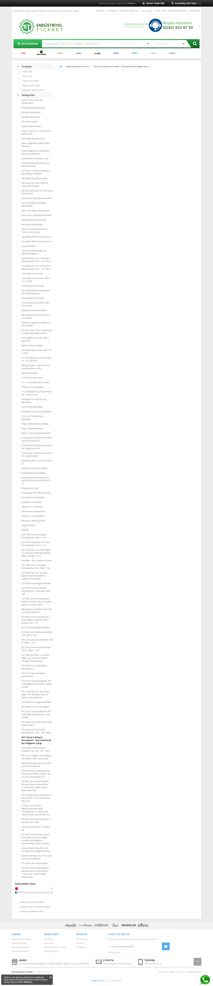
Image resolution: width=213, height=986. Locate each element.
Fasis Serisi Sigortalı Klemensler (36, 215)
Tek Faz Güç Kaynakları (32, 386)
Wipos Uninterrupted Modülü (36, 433)
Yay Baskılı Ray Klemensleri (34, 178)
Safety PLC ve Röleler (31, 506)
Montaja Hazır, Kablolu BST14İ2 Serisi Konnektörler (36, 611)
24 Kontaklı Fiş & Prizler (32, 298)
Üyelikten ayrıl (114, 952)
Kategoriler (80, 947)
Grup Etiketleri (28, 245)
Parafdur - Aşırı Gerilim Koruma (36, 560)
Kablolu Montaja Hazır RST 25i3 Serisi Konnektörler (36, 857)
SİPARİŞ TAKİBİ (160, 10)
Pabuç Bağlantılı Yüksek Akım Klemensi (35, 145)
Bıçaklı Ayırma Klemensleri (34, 219)
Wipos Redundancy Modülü (35, 423)
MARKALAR (195, 10)
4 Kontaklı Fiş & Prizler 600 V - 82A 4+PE (35, 339)
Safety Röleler (28, 525)
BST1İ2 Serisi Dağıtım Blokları (35, 627)
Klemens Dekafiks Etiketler (34, 310)
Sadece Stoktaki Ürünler (32, 911)
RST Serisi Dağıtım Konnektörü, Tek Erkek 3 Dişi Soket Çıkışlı (36, 757)
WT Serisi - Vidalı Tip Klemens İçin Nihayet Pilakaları (35, 172)
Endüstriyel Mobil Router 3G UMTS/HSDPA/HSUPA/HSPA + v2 (35, 480)
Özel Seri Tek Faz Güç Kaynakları (32, 418)
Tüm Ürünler (81, 939)
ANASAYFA (100, 10)
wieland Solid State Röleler (34, 468)
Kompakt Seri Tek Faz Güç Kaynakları (34, 401)
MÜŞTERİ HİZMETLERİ (129, 10)
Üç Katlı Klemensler (30, 116)
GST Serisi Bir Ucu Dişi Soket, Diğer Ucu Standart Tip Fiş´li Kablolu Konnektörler (35, 694)
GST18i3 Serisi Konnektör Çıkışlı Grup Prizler (36, 723)
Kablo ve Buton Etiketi (32, 345)
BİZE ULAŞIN (146, 10)
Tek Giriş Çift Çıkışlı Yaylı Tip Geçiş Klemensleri (34, 184)
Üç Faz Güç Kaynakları (32, 406)
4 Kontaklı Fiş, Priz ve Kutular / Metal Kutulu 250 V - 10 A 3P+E (36, 260)
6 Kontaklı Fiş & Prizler (32, 273)
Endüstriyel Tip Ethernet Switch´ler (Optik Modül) (36, 454)
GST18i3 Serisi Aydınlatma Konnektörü (34, 667)
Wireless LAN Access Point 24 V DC (36, 462)
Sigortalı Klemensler (31, 126)
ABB (22, 53)
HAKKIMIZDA (112, 10)
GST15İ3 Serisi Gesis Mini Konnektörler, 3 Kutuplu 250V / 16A (36, 590)
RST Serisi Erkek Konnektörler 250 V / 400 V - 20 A (36, 649)
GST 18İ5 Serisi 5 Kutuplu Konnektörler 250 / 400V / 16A (35, 567)
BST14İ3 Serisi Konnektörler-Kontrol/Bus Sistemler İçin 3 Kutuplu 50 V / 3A (35, 619)
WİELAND (172, 53)
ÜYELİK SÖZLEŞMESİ (167, 972)
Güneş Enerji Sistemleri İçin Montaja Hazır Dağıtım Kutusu (35, 849)
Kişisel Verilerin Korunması (55, 947)
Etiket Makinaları (29, 373)
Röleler (25, 529)
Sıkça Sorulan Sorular (20, 951)
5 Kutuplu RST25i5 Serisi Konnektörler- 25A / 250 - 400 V (36, 731)
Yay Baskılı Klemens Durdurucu (36, 236)
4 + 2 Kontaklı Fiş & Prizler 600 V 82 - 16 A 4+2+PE (36, 393)
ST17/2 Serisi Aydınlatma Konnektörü (33, 675)
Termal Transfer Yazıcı (32, 377)
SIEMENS (153, 53)
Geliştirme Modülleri (31, 502)
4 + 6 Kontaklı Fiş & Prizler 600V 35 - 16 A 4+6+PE (36, 359)
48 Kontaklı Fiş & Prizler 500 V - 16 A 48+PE (36, 316)
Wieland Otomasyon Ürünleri (78, 67)
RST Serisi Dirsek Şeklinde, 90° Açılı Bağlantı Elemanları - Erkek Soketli (36, 683)
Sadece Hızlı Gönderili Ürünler (35, 906)
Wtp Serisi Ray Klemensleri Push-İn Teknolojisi (34, 231)
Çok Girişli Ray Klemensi (33, 138)
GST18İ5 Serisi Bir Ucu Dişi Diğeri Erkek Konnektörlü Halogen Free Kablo (34, 575)
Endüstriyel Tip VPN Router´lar (36, 492)
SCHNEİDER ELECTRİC (134, 53)
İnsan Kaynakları (51, 951)
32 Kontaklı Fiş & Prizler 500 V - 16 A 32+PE (36, 304)
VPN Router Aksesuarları (33, 511)
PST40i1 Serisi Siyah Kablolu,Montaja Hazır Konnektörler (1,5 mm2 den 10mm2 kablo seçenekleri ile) (35, 810)
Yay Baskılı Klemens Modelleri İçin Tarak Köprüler (35, 292)
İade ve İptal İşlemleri (20, 947)
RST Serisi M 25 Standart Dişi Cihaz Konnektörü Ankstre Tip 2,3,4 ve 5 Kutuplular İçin (36, 773)
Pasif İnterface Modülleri (33, 472)
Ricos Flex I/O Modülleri (33, 497)
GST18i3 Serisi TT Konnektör (35, 706)
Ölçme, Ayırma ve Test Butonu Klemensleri (36, 132)
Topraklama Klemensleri (33, 107)
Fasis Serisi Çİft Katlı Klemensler (36, 198)
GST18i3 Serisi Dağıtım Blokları (36, 702)
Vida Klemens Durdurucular (35, 158)
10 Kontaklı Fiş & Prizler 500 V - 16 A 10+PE (36, 280)
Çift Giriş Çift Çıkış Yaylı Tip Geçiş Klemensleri (36, 192)
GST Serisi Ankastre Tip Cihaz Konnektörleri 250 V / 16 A (35, 544)
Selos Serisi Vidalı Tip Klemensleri (31, 101)
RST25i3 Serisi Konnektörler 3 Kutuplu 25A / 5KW (35, 821)
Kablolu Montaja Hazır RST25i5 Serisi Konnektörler (36, 765)
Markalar (80, 943)
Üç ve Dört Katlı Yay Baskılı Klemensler (33, 204)
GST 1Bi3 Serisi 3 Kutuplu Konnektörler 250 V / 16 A (33, 536)
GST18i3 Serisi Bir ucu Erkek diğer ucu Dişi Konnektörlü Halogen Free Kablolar (35, 657)
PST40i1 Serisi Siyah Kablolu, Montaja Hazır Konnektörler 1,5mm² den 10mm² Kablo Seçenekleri (35, 872)
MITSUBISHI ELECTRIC (97, 53)
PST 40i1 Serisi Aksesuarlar (34, 863)
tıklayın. (132, 3)
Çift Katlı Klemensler (31, 112)
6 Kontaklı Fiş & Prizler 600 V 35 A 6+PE (36, 352)
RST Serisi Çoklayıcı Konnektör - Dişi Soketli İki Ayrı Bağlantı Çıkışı (36, 740)
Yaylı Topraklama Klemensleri (35, 210)
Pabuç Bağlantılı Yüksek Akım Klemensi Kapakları (35, 152)
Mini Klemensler (29, 121)
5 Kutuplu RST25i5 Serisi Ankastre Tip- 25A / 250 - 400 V (36, 749)
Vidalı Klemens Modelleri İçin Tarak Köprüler (35, 165)
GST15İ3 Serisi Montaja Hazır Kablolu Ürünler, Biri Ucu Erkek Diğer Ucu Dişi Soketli (36, 601)
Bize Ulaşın (48, 939)
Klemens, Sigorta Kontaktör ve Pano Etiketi (36, 324)
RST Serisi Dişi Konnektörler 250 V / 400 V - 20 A (37, 641)
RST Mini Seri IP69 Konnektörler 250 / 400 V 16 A (37, 634)
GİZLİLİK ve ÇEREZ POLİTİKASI (189, 972)
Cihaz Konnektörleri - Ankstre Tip (35, 828)
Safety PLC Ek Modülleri (33, 515)
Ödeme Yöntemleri (19, 943)
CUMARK (60, 53)
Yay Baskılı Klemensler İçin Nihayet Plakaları (34, 252)
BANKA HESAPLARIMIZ (178, 10)
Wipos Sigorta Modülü (32, 428)
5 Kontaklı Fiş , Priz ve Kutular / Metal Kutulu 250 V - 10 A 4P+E (36, 267)
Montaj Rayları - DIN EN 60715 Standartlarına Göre (35, 367)
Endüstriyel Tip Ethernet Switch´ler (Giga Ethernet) (36, 447)
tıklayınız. (28, 982)
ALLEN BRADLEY (41, 53)
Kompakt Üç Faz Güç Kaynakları (36, 411)
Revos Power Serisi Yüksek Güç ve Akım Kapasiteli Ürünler (36, 332)
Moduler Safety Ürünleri (33, 520)
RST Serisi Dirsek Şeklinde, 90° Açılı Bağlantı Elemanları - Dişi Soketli (36, 714)
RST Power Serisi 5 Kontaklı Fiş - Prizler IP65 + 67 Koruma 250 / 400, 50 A (36, 797)
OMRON (116, 53)
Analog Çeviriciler (29, 488)
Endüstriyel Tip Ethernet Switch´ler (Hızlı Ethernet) (36, 439)
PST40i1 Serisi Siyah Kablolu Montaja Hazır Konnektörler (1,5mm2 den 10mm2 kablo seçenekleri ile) (35, 786)
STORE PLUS (97, 980)
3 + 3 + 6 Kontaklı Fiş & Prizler (35, 382)
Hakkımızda (49, 943)
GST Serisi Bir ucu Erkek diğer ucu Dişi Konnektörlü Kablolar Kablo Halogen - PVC (36, 552)
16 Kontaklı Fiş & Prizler (32, 285)
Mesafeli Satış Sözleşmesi (22, 939)
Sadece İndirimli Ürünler (32, 902)
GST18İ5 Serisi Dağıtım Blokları (36, 583)
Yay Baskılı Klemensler (32, 224)
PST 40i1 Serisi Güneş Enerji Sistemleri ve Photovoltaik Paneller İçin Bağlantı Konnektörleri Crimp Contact (35, 839)
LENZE (78, 53)
